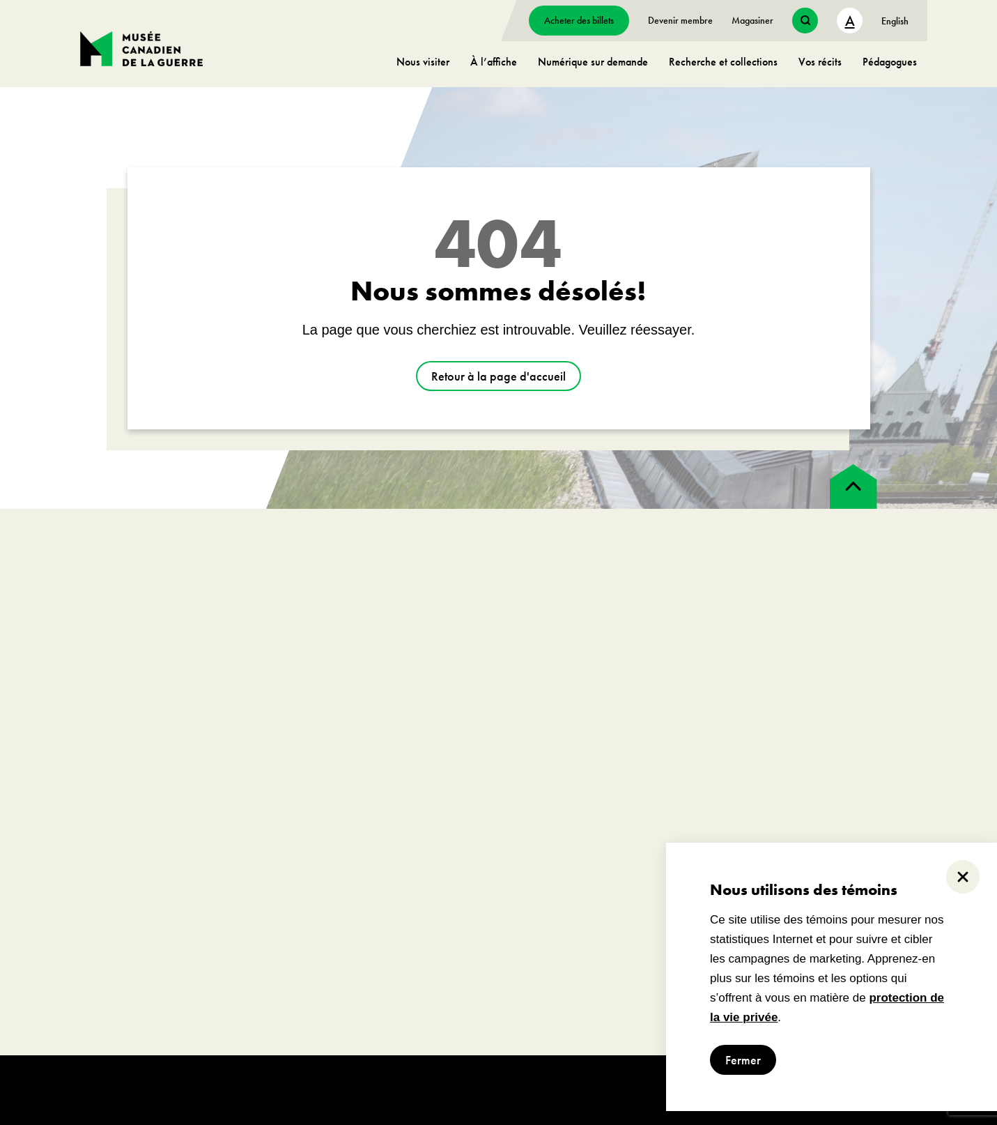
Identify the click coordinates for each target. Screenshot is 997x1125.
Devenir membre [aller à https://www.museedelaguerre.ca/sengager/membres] (680, 20)
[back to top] (853, 486)
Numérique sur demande (593, 61)
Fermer (743, 1060)
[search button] (805, 20)
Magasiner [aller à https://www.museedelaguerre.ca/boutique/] (752, 20)
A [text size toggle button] (850, 20)
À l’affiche (493, 61)
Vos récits (820, 61)
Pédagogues (890, 61)
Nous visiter (422, 61)
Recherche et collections (723, 61)
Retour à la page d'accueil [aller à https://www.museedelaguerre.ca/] (498, 376)
